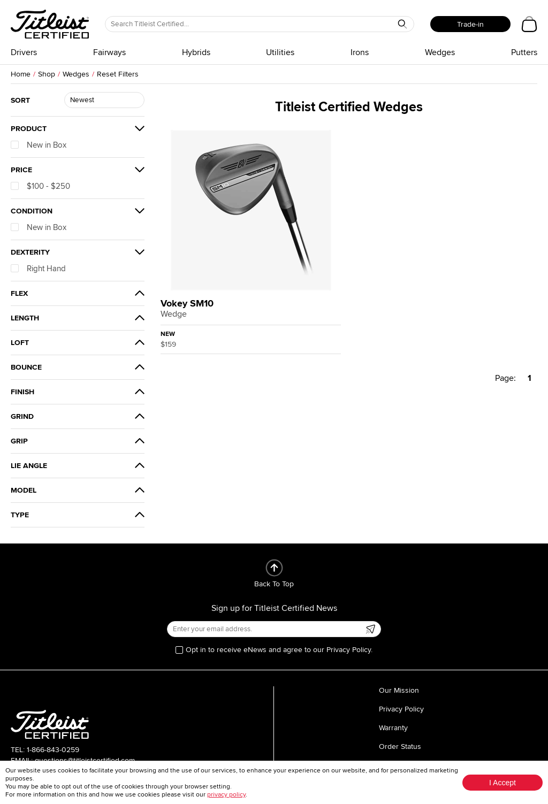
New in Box (38, 145)
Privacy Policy (401, 709)
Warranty (393, 727)
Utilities (280, 52)
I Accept (502, 782)
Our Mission (399, 690)
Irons (360, 52)
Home (21, 74)
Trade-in (470, 24)
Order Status (400, 746)
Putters (524, 52)
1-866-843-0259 (53, 749)
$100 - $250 (40, 186)
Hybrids (196, 52)
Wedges (440, 52)
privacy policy (226, 795)
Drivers (24, 52)
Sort (20, 100)
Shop (46, 74)
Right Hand (38, 268)
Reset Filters (118, 74)
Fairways (109, 52)
